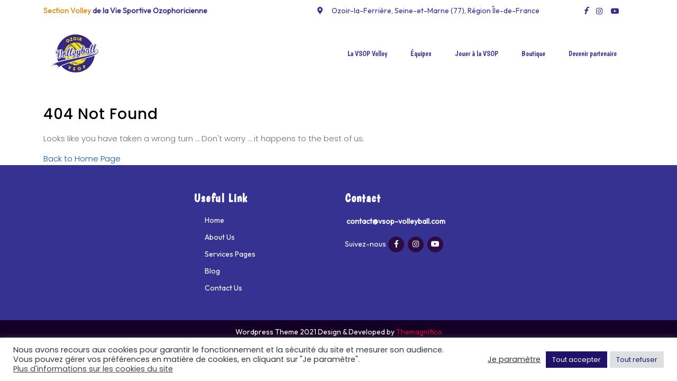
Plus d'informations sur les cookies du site (93, 369)
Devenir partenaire (593, 53)
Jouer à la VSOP (476, 53)
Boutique (533, 53)
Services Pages (230, 254)
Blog (212, 271)
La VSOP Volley (367, 53)
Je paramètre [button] (514, 359)
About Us (220, 237)
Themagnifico (418, 332)
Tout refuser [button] (636, 360)
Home (214, 220)
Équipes (421, 53)
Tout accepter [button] (576, 360)
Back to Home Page (82, 158)
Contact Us (223, 288)
